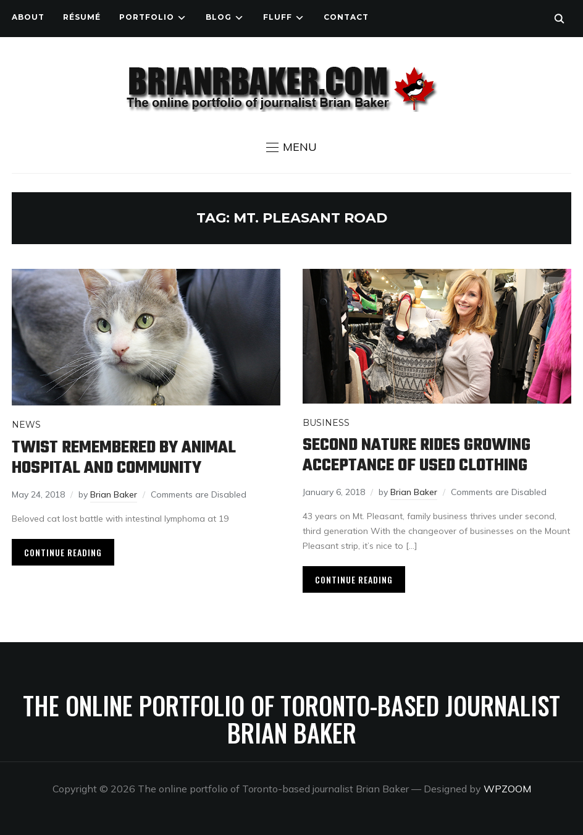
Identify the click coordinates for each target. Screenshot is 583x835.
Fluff (277, 17)
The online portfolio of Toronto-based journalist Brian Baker (291, 719)
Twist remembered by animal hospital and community (124, 457)
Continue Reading (63, 552)
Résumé (82, 17)
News (26, 424)
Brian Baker (113, 494)
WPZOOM (507, 788)
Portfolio (146, 17)
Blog (219, 17)
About (28, 17)
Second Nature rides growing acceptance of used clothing (417, 455)
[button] (291, 147)
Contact (346, 17)
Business (326, 422)
